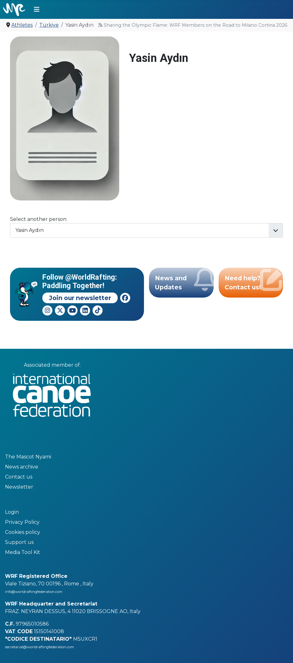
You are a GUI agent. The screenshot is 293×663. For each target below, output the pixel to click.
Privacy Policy (22, 522)
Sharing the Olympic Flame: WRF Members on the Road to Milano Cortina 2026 (179, 25)
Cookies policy (22, 532)
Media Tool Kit (22, 552)
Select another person (38, 219)
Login (12, 512)
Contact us (18, 477)
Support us (19, 542)
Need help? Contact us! (254, 280)
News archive (21, 467)
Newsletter (19, 487)
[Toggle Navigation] (36, 9)
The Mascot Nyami (28, 457)
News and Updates (184, 280)
